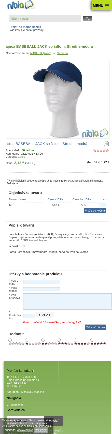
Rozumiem (41, 430)
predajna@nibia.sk (27, 379)
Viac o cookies (25, 430)
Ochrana (62, 53)
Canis (21, 156)
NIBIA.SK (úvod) (40, 53)
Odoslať (54, 420)
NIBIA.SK (20, 382)
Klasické (26, 391)
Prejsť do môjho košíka (25, 26)
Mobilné (39, 391)
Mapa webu (17, 404)
